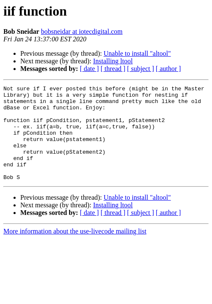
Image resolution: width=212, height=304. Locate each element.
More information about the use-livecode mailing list (75, 250)
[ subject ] (140, 68)
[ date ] (89, 68)
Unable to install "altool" (137, 53)
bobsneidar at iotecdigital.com (81, 31)
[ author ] (168, 68)
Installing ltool (113, 61)
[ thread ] (113, 68)
